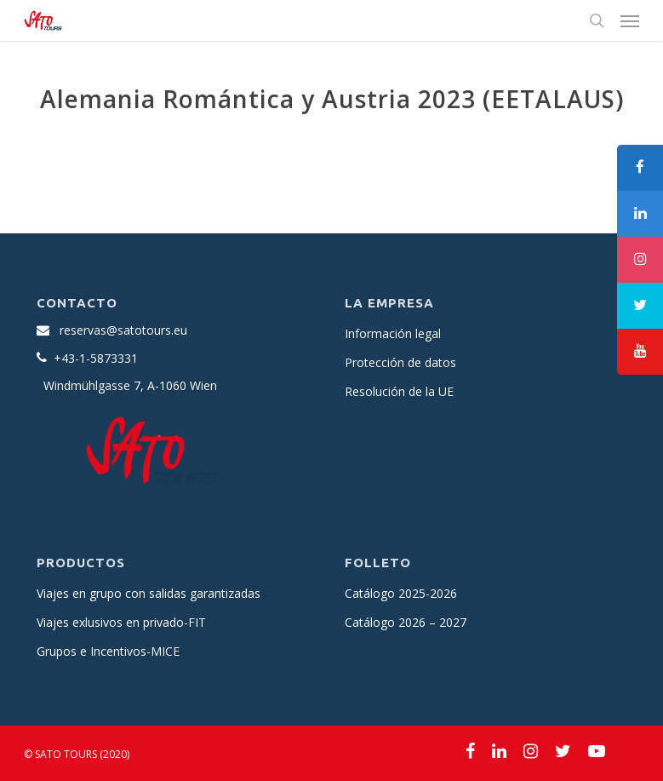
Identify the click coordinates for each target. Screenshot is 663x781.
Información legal (393, 333)
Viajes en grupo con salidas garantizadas (148, 593)
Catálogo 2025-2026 (401, 593)
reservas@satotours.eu (123, 330)
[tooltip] (640, 168)
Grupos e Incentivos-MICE (108, 651)
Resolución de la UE (399, 391)
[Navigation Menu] (629, 20)
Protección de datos (400, 362)
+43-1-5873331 (96, 358)
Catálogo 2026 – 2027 (405, 622)
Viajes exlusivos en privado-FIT (121, 622)
